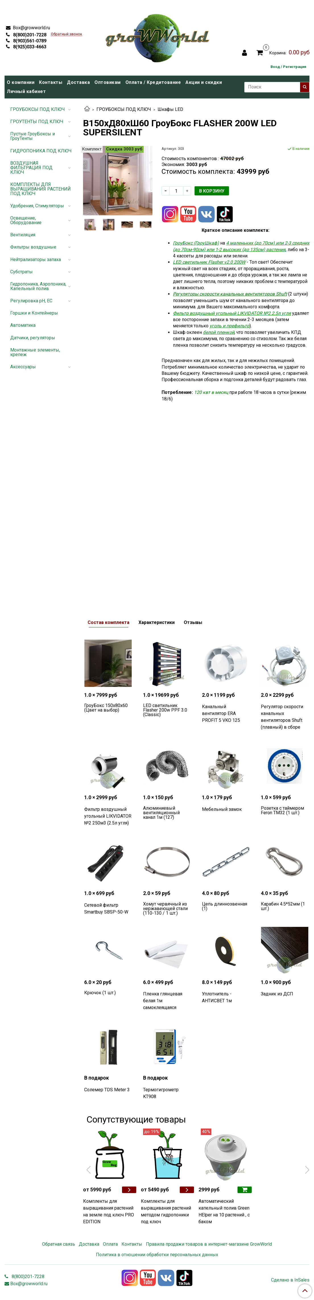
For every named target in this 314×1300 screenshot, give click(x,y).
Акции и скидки (203, 82)
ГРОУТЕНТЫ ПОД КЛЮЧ (36, 121)
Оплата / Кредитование (153, 82)
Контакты (50, 82)
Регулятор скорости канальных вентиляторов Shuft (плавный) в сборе (282, 717)
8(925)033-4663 (29, 46)
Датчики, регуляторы (32, 337)
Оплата (110, 1244)
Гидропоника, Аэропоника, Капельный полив (38, 286)
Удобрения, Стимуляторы (37, 205)
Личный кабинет (26, 91)
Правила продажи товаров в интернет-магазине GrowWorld (209, 1244)
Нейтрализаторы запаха (35, 259)
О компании (20, 82)
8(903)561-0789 (29, 40)
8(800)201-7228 (29, 34)
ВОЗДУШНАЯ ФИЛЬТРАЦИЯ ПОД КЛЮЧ (31, 167)
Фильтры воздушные (33, 247)
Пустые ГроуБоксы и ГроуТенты (32, 136)
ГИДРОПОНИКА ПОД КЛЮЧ (41, 151)
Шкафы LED (170, 109)
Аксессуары (23, 366)
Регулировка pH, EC (31, 300)
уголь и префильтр (229, 325)
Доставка (78, 82)
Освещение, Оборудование (26, 220)
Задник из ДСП (277, 994)
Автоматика (23, 325)
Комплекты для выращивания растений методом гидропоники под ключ (166, 1211)
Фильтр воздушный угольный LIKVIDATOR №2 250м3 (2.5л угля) (107, 816)
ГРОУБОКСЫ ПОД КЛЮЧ (123, 109)
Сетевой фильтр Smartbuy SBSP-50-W (106, 908)
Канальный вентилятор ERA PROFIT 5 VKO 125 (221, 713)
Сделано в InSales (290, 1280)
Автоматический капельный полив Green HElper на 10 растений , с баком (224, 1211)
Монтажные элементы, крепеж (35, 352)
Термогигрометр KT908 (161, 1093)
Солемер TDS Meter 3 (107, 1089)
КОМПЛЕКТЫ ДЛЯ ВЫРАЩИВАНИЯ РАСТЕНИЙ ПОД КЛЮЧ (40, 189)
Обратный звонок (66, 34)
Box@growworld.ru (31, 27)
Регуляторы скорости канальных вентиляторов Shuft (230, 294)
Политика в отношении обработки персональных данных (157, 1254)
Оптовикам (107, 82)
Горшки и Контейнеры (34, 313)
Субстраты (21, 271)
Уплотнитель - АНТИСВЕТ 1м (217, 997)
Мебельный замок (222, 809)
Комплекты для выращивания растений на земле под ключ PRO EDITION (108, 1211)
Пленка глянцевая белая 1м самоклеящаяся (162, 1000)
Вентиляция (22, 234)
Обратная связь (58, 1244)
